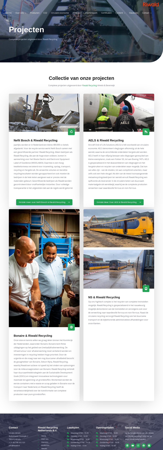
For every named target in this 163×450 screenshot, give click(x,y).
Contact (145, 13)
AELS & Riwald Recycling (106, 140)
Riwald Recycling (89, 85)
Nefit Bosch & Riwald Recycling (35, 140)
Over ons (20, 13)
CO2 (45, 13)
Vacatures (133, 13)
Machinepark (91, 13)
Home (9, 13)
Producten (34, 13)
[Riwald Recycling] (151, 5)
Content (119, 13)
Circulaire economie (60, 13)
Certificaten (106, 13)
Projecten (77, 13)
